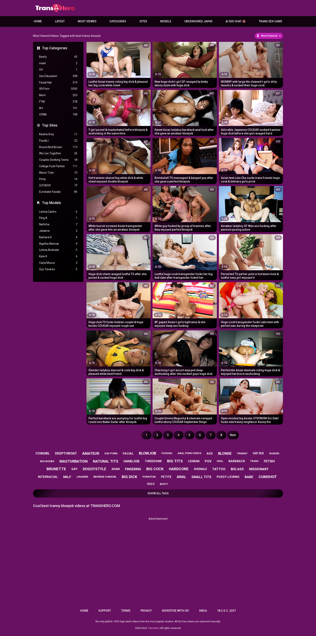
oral (220, 461)
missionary (258, 469)
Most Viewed (87, 21)
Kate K (58, 256)
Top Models (51, 203)
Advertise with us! (175, 610)
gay (74, 469)
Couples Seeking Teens (58, 160)
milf (67, 477)
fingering (133, 469)
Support (104, 610)
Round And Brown (58, 147)
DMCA (203, 610)
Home (38, 21)
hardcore (179, 469)
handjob (131, 461)
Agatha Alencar (58, 243)
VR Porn (58, 89)
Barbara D (58, 237)
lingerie (82, 476)
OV (58, 69)
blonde (225, 453)
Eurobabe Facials (58, 192)
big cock (155, 469)
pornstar (149, 476)
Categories (117, 21)
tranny (242, 453)
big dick (129, 476)
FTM (58, 101)
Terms (125, 610)
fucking (166, 453)
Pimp (58, 179)
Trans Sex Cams (270, 21)
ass (210, 453)
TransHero (153, 628)
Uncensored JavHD (198, 21)
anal (181, 477)
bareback (237, 461)
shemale (200, 469)
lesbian (194, 461)
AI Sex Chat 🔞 (236, 21)
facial (128, 453)
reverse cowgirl (104, 476)
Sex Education (58, 76)
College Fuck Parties (58, 166)
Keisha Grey (58, 134)
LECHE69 (58, 185)
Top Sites (49, 125)
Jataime (58, 231)
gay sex (258, 453)
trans (254, 461)
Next (233, 435)
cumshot (268, 476)
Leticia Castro (58, 211)
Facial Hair (58, 82)
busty (164, 484)
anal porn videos (189, 453)
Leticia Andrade (58, 250)
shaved (274, 453)
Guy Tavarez (58, 269)
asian (115, 469)
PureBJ (58, 140)
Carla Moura (58, 263)
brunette (56, 469)
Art (58, 108)
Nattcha (58, 224)
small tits (201, 477)
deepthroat (66, 453)
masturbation (73, 461)
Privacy (146, 610)
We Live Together (58, 153)
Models (165, 21)
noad (58, 63)
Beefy (58, 57)
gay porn (110, 453)
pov (208, 461)
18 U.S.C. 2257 (226, 610)
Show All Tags (158, 493)
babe (249, 477)
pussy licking (228, 477)
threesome (153, 461)
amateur (90, 453)
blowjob (147, 453)
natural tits (105, 461)
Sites (143, 21)
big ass (237, 469)
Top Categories (54, 48)
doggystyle (94, 469)
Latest (60, 21)
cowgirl (42, 453)
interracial (48, 477)
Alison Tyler (58, 172)
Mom (58, 95)
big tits (175, 461)
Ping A (58, 218)
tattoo (219, 469)
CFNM (58, 114)
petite (166, 477)
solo (151, 484)
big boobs (47, 461)
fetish (269, 461)
